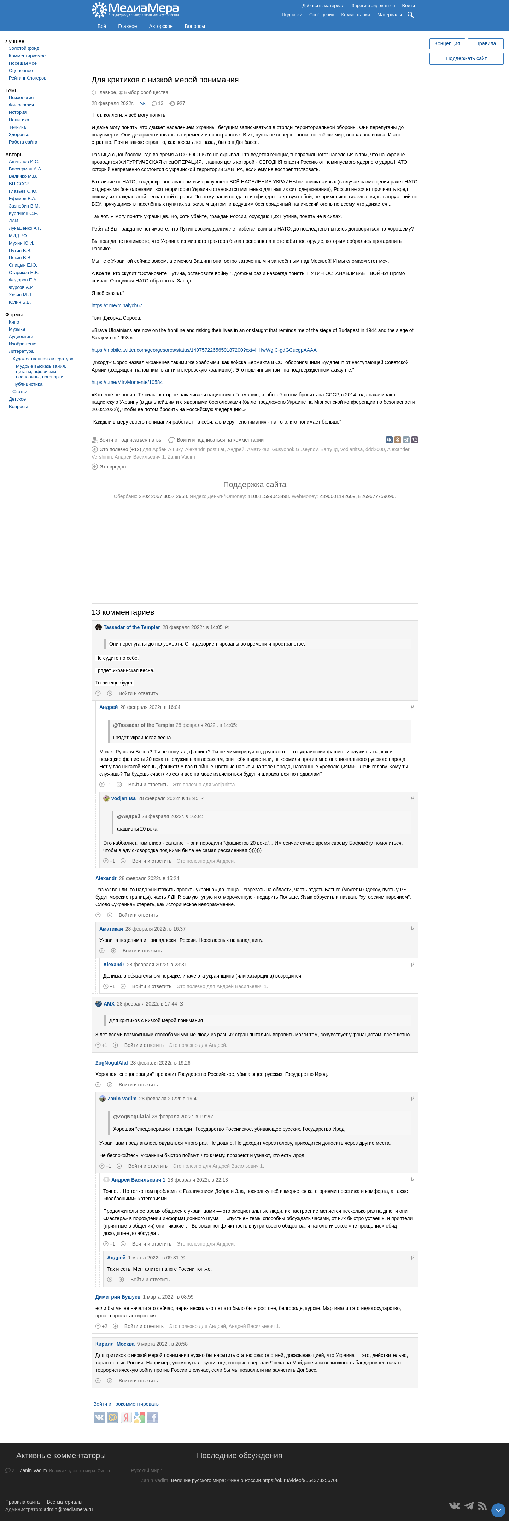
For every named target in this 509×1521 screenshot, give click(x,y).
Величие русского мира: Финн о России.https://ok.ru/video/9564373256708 (254, 1480)
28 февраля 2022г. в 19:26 (160, 1063)
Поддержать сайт (466, 58)
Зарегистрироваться (373, 5)
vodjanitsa (351, 449)
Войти (408, 5)
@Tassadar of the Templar (143, 725)
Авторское (161, 26)
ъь (143, 103)
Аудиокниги (21, 336)
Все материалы (64, 1502)
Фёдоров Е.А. (23, 279)
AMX (105, 1004)
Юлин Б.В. (20, 302)
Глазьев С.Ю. (23, 191)
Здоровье (19, 134)
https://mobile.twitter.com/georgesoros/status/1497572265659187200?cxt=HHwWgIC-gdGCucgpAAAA (204, 350)
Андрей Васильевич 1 (140, 457)
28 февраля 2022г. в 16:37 (155, 929)
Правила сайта (22, 1502)
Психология (21, 97)
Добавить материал (323, 5)
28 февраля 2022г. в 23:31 (157, 964)
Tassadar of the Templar (127, 627)
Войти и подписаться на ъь (130, 440)
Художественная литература (43, 358)
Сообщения (321, 14)
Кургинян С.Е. (23, 213)
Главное (127, 26)
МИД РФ (18, 235)
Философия (21, 104)
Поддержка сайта (254, 484)
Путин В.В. (20, 250)
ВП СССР (19, 183)
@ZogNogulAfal (131, 1116)
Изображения (23, 343)
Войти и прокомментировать (126, 1404)
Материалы (389, 14)
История (18, 112)
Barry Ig (329, 449)
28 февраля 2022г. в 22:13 (198, 1180)
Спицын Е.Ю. (23, 265)
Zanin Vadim (181, 457)
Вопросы (195, 26)
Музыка (17, 329)
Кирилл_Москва (115, 1344)
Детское (17, 399)
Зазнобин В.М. (24, 206)
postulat (215, 449)
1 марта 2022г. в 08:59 (168, 1297)
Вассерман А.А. (25, 168)
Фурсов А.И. (22, 287)
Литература (21, 351)
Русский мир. (146, 1470)
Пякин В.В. (20, 257)
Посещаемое (23, 63)
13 (161, 103)
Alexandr (194, 449)
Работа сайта (23, 142)
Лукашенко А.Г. (25, 228)
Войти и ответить (138, 693)
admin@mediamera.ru (68, 1509)
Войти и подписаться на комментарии (220, 440)
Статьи (19, 391)
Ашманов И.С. (24, 161)
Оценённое (21, 70)
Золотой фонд (24, 48)
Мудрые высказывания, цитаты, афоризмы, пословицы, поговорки (41, 371)
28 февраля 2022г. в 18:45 (168, 798)
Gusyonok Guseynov (295, 449)
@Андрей (128, 816)
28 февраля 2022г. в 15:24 (149, 878)
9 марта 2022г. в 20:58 (162, 1344)
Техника (17, 127)
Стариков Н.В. (24, 272)
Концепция (447, 43)
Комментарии (355, 14)
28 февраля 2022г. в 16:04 (150, 707)
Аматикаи (258, 449)
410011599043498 (268, 496)
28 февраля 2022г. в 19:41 (169, 1098)
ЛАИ (13, 220)
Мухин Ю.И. (21, 243)
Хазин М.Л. (20, 294)
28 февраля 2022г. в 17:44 (147, 1004)
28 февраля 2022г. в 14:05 (193, 627)
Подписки (292, 14)
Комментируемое (27, 55)
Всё (102, 26)
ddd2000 (375, 449)
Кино (14, 322)
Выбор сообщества (146, 92)
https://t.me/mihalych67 (117, 305)
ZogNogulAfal (111, 1063)
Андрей (236, 449)
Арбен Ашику (167, 449)
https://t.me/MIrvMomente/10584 (127, 382)
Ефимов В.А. (22, 198)
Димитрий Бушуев (117, 1297)
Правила (485, 43)
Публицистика (27, 384)
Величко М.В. (23, 176)
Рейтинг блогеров (27, 78)
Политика (19, 119)
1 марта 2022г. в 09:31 (153, 1257)
